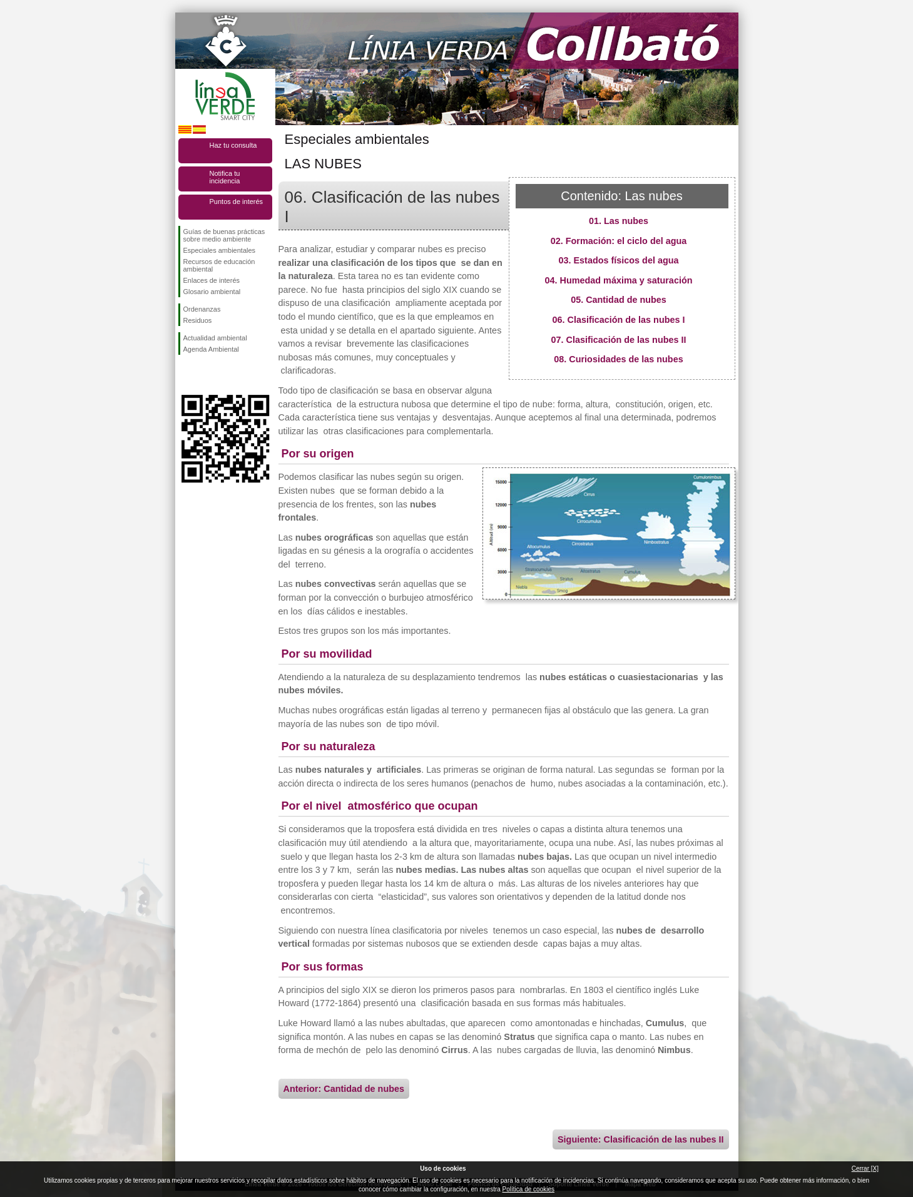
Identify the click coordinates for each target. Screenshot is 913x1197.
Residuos (197, 320)
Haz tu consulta (233, 145)
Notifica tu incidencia (225, 177)
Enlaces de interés (211, 280)
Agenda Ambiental (211, 349)
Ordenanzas (202, 309)
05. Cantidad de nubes (618, 300)
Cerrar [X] (865, 1168)
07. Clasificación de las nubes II (618, 340)
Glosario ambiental (212, 291)
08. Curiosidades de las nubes (618, 359)
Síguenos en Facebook (185, 374)
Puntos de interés (236, 201)
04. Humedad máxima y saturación (619, 280)
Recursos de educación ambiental (219, 265)
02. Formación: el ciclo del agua (619, 241)
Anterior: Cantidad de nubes (344, 1089)
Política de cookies (528, 1189)
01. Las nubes (618, 221)
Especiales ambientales (219, 250)
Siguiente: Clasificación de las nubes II (641, 1139)
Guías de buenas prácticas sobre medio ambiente (224, 235)
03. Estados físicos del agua (619, 260)
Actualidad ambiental (215, 338)
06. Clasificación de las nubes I (619, 320)
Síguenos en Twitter (206, 374)
